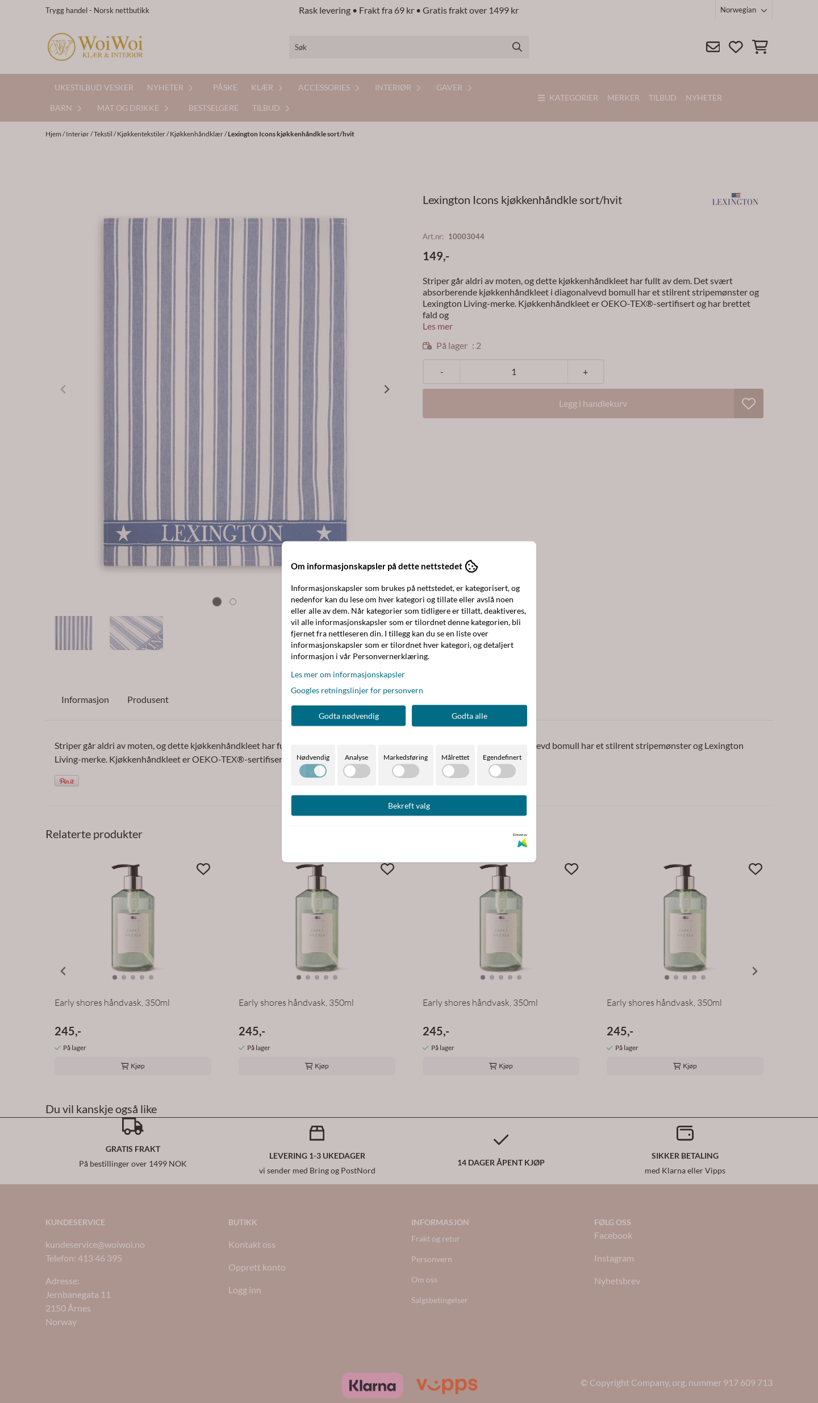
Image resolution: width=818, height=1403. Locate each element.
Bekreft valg (409, 805)
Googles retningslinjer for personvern (357, 689)
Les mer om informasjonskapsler (348, 673)
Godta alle (469, 715)
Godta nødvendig (349, 715)
